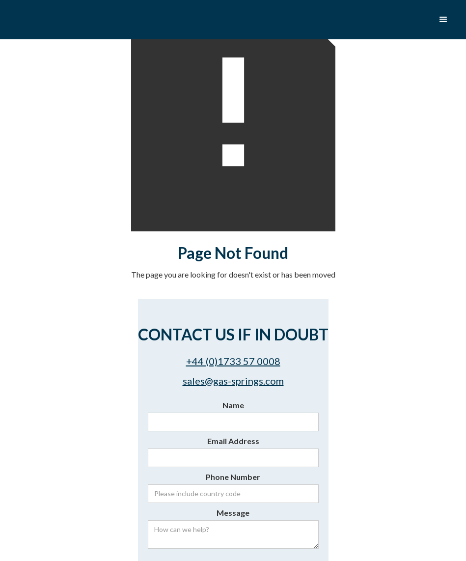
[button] (443, 19)
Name (233, 405)
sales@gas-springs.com (233, 381)
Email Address (233, 441)
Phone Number (233, 476)
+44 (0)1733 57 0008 (233, 361)
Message (233, 512)
